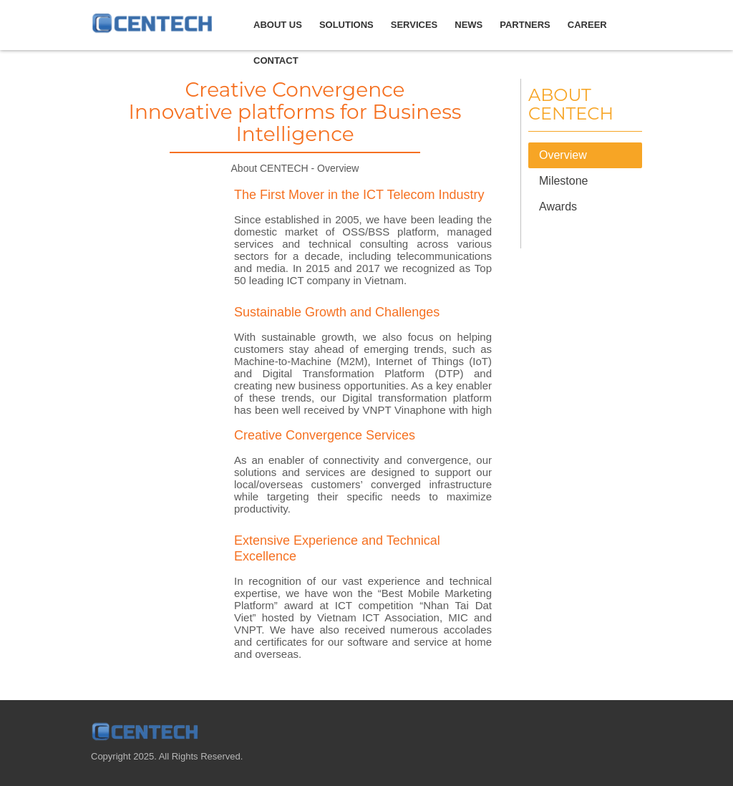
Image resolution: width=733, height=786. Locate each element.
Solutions (346, 24)
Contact (275, 60)
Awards (558, 206)
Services (414, 24)
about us (277, 24)
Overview (563, 155)
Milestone (563, 181)
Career (587, 24)
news (468, 24)
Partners (525, 24)
